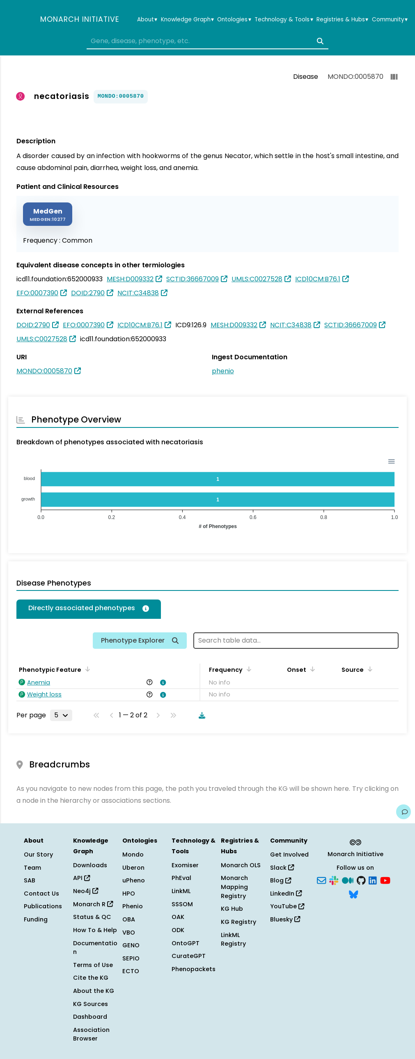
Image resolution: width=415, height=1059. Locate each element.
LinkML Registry (233, 939)
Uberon (133, 868)
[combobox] (207, 41)
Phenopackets (194, 969)
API (81, 878)
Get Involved (289, 854)
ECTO (130, 971)
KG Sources (90, 1004)
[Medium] (347, 880)
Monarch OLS (241, 865)
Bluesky (285, 919)
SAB (29, 880)
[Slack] (333, 880)
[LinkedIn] (373, 880)
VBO (128, 932)
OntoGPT (185, 943)
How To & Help (95, 930)
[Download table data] (200, 715)
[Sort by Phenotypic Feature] (86, 669)
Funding (36, 919)
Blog (280, 880)
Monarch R (93, 904)
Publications (43, 906)
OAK (178, 917)
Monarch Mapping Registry (234, 887)
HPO (128, 893)
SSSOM (182, 904)
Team (32, 868)
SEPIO (131, 958)
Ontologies (234, 19)
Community (390, 19)
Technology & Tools (284, 19)
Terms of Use (93, 965)
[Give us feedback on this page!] (403, 811)
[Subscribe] (321, 880)
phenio (223, 371)
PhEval (181, 878)
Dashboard (90, 1017)
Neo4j (85, 891)
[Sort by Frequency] (247, 669)
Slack (282, 868)
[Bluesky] (353, 893)
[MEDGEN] (47, 214)
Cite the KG (90, 978)
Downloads (90, 865)
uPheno (133, 880)
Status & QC (92, 917)
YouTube (287, 906)
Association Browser (91, 1034)
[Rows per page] (61, 715)
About (147, 19)
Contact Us (41, 893)
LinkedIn (286, 893)
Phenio (132, 906)
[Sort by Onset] (311, 669)
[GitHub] (361, 880)
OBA (128, 919)
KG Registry (238, 922)
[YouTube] (385, 880)
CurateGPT (189, 956)
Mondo (133, 854)
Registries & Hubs (342, 19)
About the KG (93, 991)
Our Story (38, 854)
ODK (178, 930)
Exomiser (185, 865)
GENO (131, 945)
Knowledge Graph (187, 19)
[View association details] (161, 682)
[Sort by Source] (369, 669)
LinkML (181, 891)
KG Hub (232, 909)
